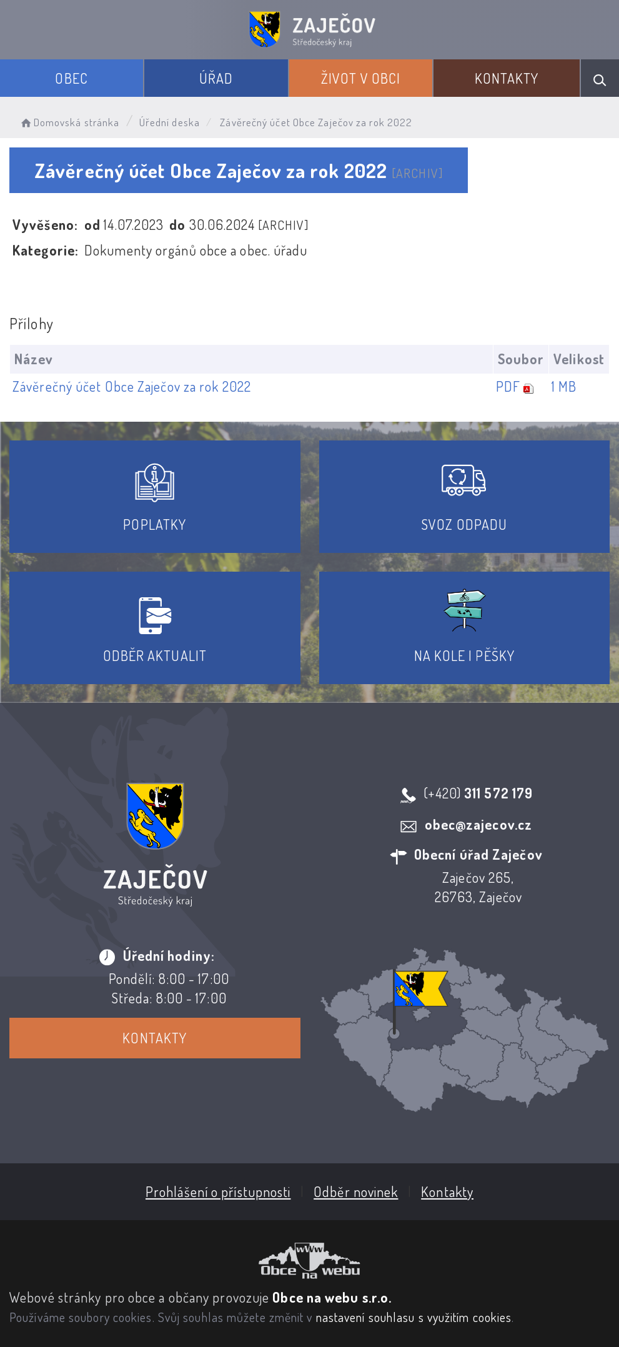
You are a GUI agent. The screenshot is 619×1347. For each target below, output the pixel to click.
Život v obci (360, 78)
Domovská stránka (69, 122)
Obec (71, 78)
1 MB (564, 386)
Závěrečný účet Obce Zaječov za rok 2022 (131, 386)
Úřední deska (169, 122)
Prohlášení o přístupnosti (218, 1191)
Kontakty (507, 78)
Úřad (216, 78)
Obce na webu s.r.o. (332, 1297)
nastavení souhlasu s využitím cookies (414, 1317)
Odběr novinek (356, 1191)
